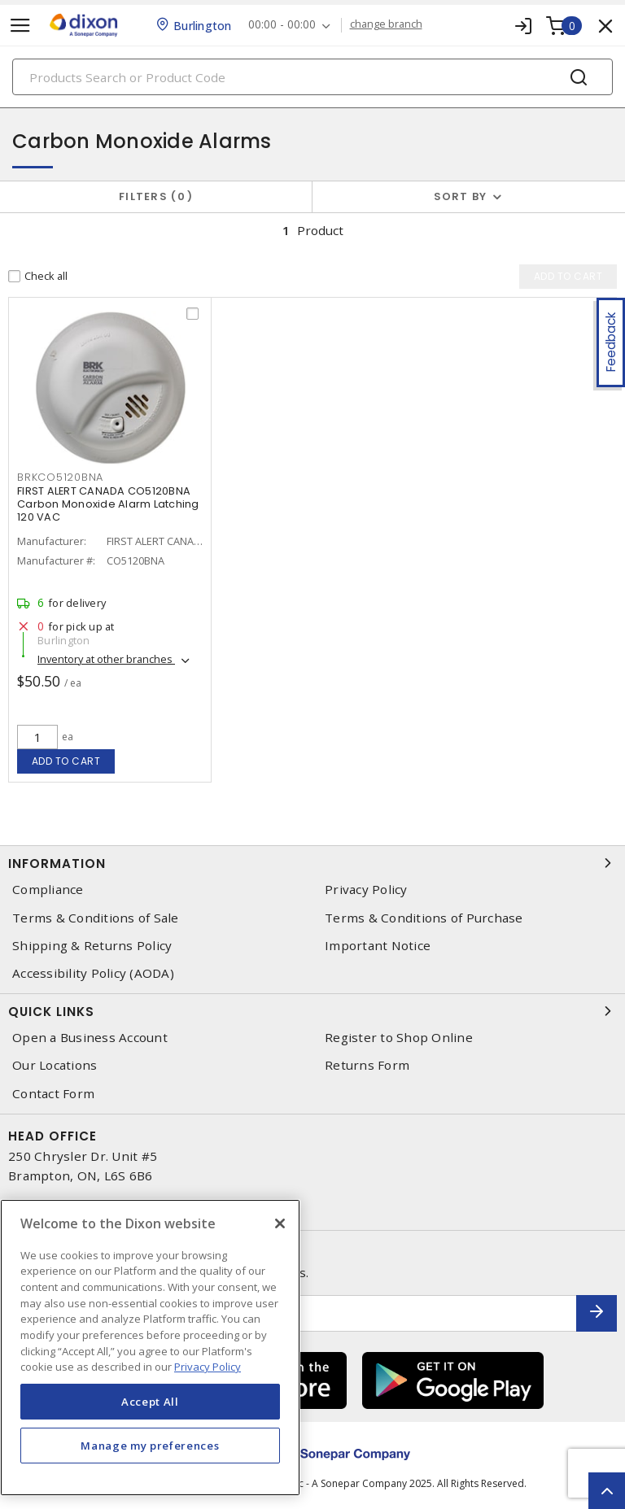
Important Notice (378, 945)
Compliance (48, 889)
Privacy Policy (366, 889)
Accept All (150, 1401)
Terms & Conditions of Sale (95, 918)
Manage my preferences (150, 1445)
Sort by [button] (460, 196)
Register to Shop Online (399, 1037)
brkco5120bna (60, 477)
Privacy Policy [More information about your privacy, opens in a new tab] (207, 1366)
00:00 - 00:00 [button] (282, 25)
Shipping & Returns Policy (92, 945)
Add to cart (66, 761)
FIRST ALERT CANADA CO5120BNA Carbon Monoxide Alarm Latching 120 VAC (108, 504)
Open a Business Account (90, 1037)
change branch (386, 24)
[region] (150, 1347)
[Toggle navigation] (20, 25)
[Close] (280, 1223)
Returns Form (367, 1065)
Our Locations (54, 1065)
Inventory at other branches (106, 659)
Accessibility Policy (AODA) (93, 973)
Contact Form (53, 1093)
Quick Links (312, 1011)
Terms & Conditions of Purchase (424, 918)
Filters (156, 196)
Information (312, 863)
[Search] (312, 77)
